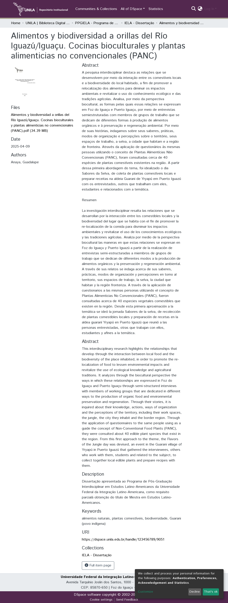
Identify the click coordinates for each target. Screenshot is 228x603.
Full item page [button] (98, 565)
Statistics (155, 9)
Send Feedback (127, 599)
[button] (200, 9)
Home (15, 23)
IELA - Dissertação (139, 23)
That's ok (211, 591)
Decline (194, 591)
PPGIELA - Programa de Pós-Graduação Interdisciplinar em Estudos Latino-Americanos (97, 23)
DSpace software (87, 594)
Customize (145, 591)
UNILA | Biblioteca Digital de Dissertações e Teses (48, 23)
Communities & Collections (96, 9)
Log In (209, 9)
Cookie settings (101, 599)
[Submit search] (194, 9)
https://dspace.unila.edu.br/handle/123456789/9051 (123, 539)
